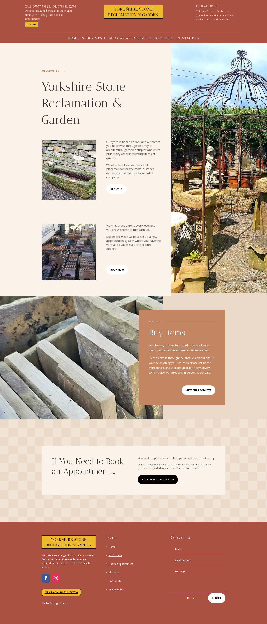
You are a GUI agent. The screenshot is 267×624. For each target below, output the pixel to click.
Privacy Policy (116, 589)
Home (73, 38)
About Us (164, 38)
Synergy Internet (59, 603)
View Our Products (198, 390)
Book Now (31, 24)
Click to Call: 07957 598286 (61, 592)
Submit (216, 598)
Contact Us (188, 38)
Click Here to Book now (158, 479)
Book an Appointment (130, 38)
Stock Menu (93, 38)
